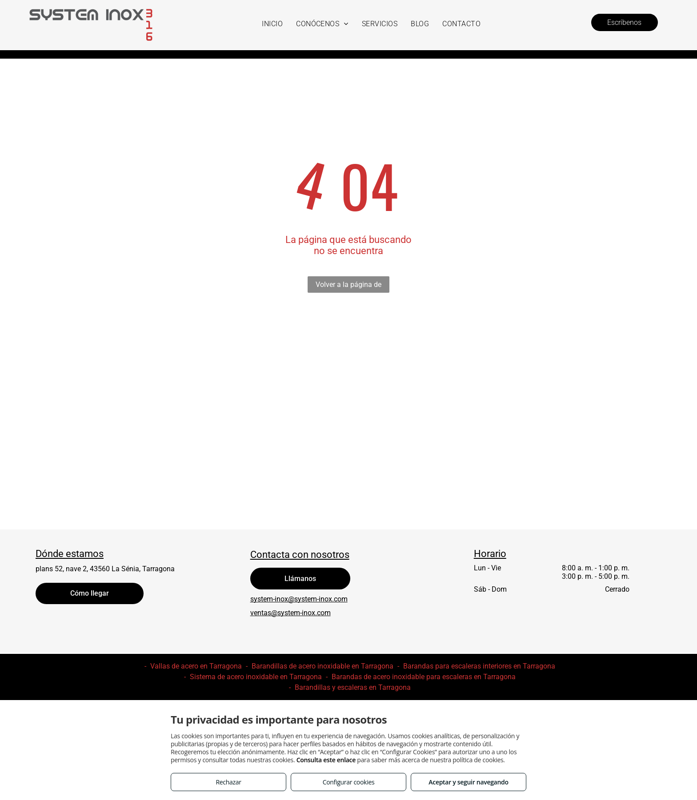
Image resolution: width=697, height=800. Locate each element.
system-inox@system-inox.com (299, 599)
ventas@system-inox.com (290, 613)
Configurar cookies (349, 782)
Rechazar (228, 782)
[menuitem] (272, 24)
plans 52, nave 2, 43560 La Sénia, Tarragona (105, 569)
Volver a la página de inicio (348, 286)
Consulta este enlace (326, 760)
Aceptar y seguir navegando (468, 782)
